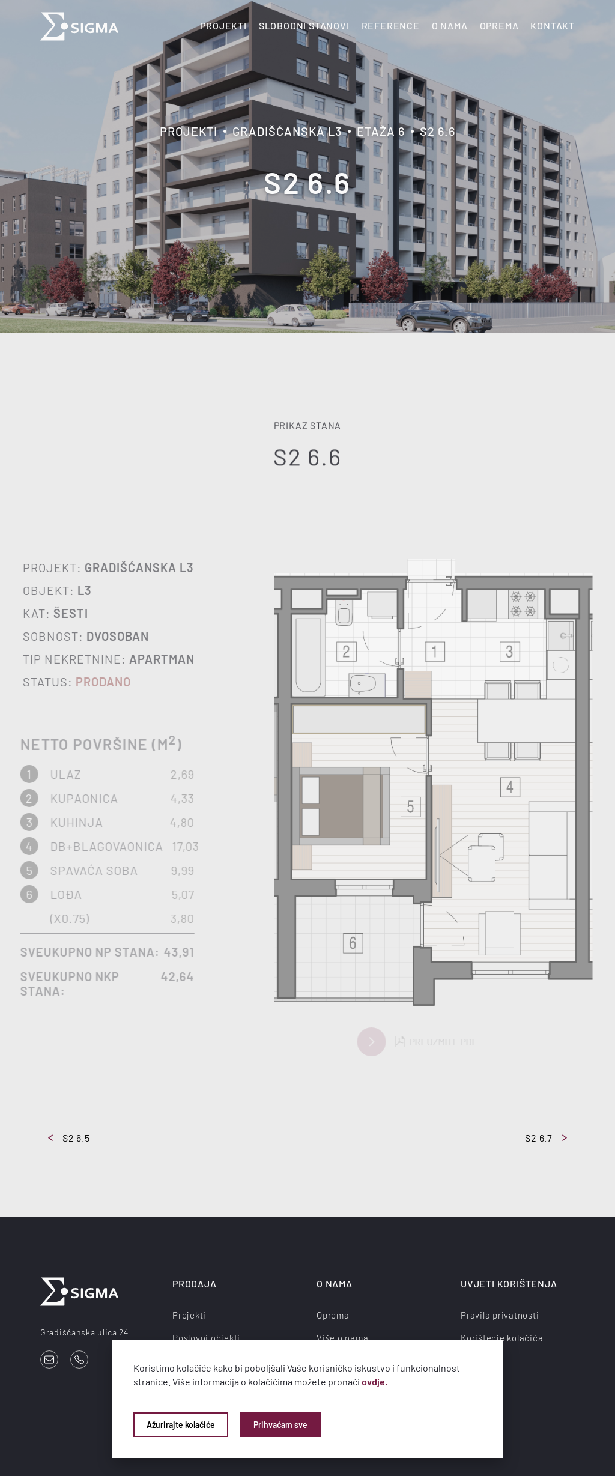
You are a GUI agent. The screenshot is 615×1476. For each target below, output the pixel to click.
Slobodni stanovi (304, 25)
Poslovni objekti (206, 1337)
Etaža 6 (381, 131)
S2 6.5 (69, 1137)
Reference (391, 25)
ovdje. (374, 1381)
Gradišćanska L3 (287, 131)
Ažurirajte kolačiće (181, 1425)
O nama (450, 25)
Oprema (499, 25)
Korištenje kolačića (502, 1337)
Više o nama (342, 1337)
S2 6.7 (546, 1137)
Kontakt (552, 25)
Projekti (223, 25)
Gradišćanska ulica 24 (84, 1332)
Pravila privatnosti (500, 1315)
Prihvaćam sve (280, 1425)
